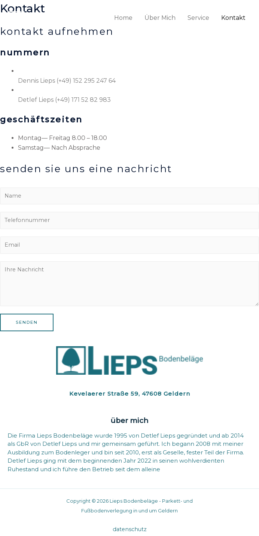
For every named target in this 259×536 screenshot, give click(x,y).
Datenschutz (130, 529)
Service (198, 17)
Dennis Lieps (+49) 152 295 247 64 (67, 80)
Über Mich (160, 17)
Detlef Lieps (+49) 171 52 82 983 (64, 99)
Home (123, 17)
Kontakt (233, 17)
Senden (27, 322)
